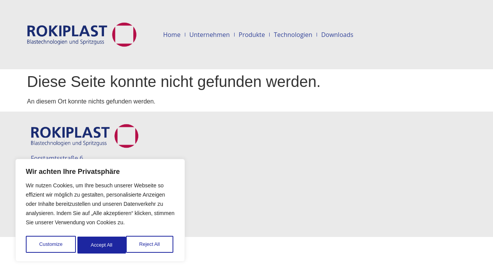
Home (171, 34)
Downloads (337, 34)
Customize (50, 245)
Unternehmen (209, 34)
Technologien (293, 34)
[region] (100, 212)
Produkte (252, 34)
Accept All (151, 245)
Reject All (101, 245)
